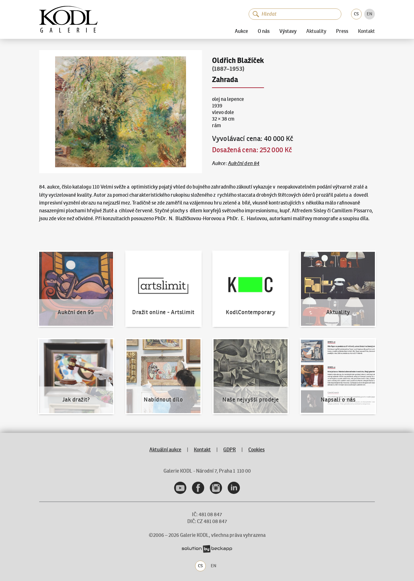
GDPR (229, 450)
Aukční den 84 (244, 163)
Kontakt (366, 31)
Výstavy (288, 31)
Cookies (256, 450)
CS (356, 14)
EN (369, 14)
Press (342, 31)
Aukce (241, 31)
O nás (264, 31)
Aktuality (316, 31)
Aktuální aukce (165, 450)
